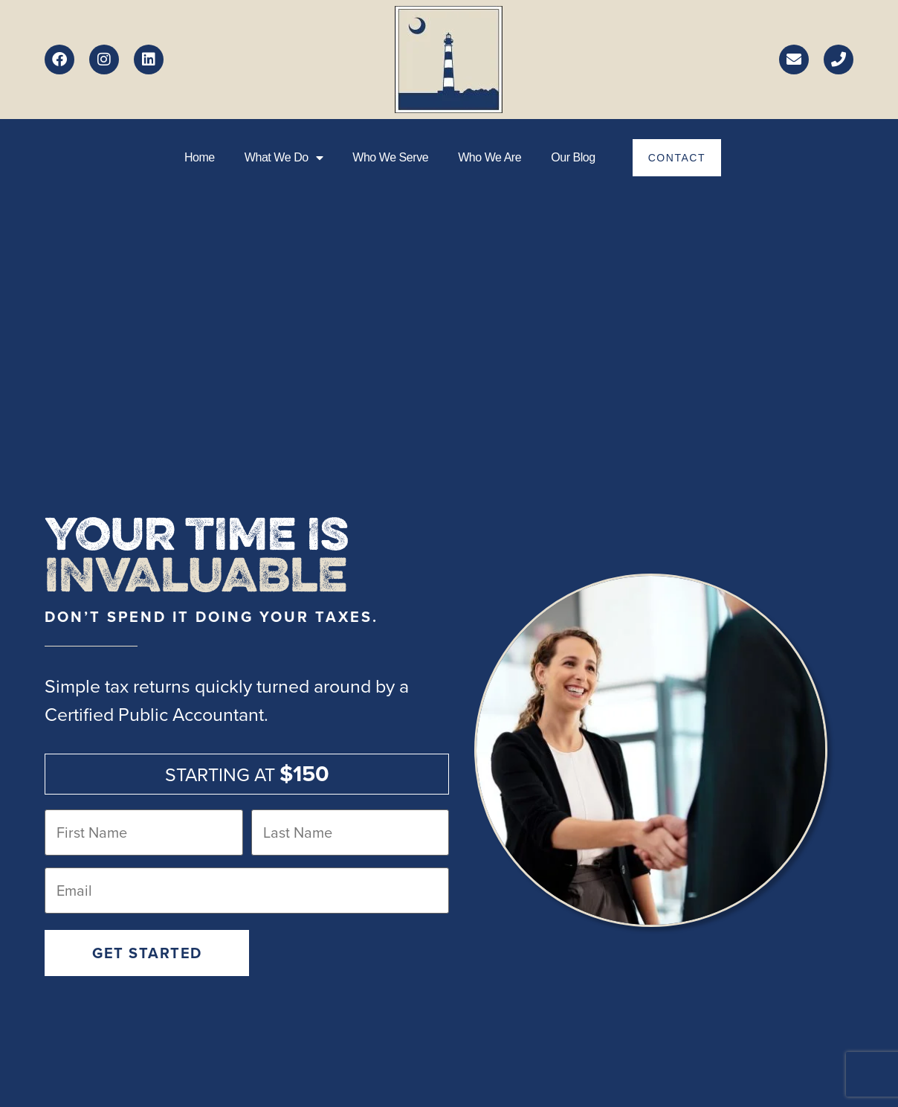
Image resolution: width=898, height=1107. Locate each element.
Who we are (489, 157)
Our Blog (573, 157)
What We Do (284, 157)
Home (199, 157)
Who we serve (390, 157)
